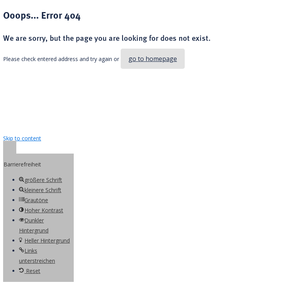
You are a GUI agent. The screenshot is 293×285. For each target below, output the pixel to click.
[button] (9, 148)
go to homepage (152, 58)
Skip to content (22, 138)
